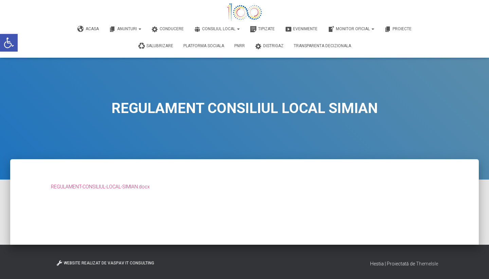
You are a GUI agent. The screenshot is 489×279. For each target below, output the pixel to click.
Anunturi (125, 29)
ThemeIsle (427, 263)
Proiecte (398, 29)
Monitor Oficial (351, 29)
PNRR (239, 45)
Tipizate (262, 29)
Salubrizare (155, 46)
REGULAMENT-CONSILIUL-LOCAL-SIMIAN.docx (100, 186)
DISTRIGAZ (269, 46)
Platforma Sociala (203, 45)
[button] (9, 43)
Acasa (88, 29)
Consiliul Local (217, 29)
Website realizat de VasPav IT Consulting (105, 263)
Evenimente (301, 29)
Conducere (167, 29)
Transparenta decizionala (322, 45)
